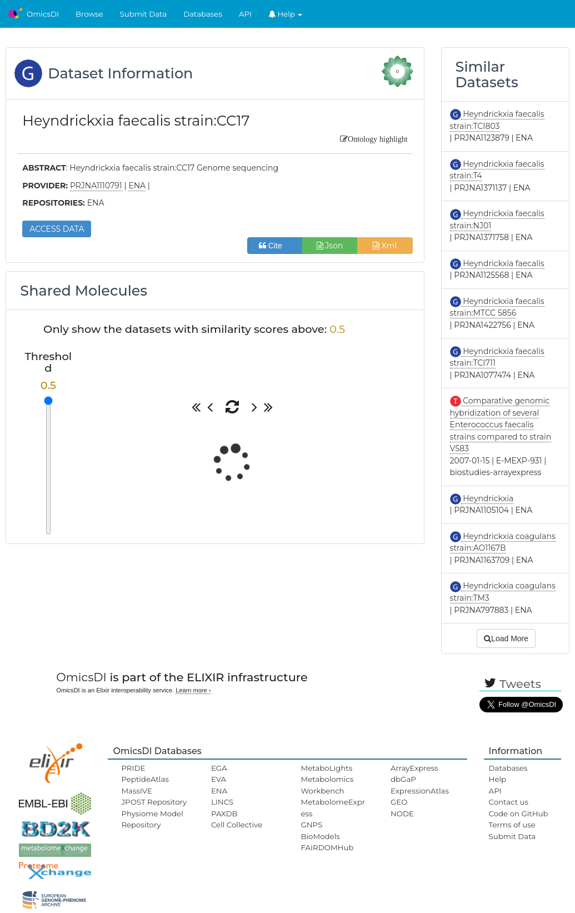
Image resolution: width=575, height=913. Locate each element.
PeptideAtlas (144, 779)
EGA (219, 768)
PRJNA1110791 (96, 186)
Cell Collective (236, 824)
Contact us (508, 801)
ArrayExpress (414, 768)
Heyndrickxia (487, 498)
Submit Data (143, 13)
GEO (399, 801)
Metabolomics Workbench (327, 785)
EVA (218, 779)
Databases (202, 13)
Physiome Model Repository (152, 819)
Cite (275, 245)
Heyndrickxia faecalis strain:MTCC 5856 (497, 307)
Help (285, 13)
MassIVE (136, 790)
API (245, 13)
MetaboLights (326, 768)
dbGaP (403, 779)
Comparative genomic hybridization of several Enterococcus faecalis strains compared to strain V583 (501, 424)
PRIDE (133, 768)
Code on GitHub (518, 813)
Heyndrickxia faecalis (502, 263)
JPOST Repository (154, 801)
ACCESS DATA (56, 229)
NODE (402, 813)
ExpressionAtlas (420, 790)
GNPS (311, 824)
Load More (506, 638)
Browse (89, 13)
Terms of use (512, 824)
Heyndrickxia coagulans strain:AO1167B (503, 542)
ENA (219, 790)
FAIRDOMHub (327, 847)
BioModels (320, 836)
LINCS (222, 801)
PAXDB (224, 813)
